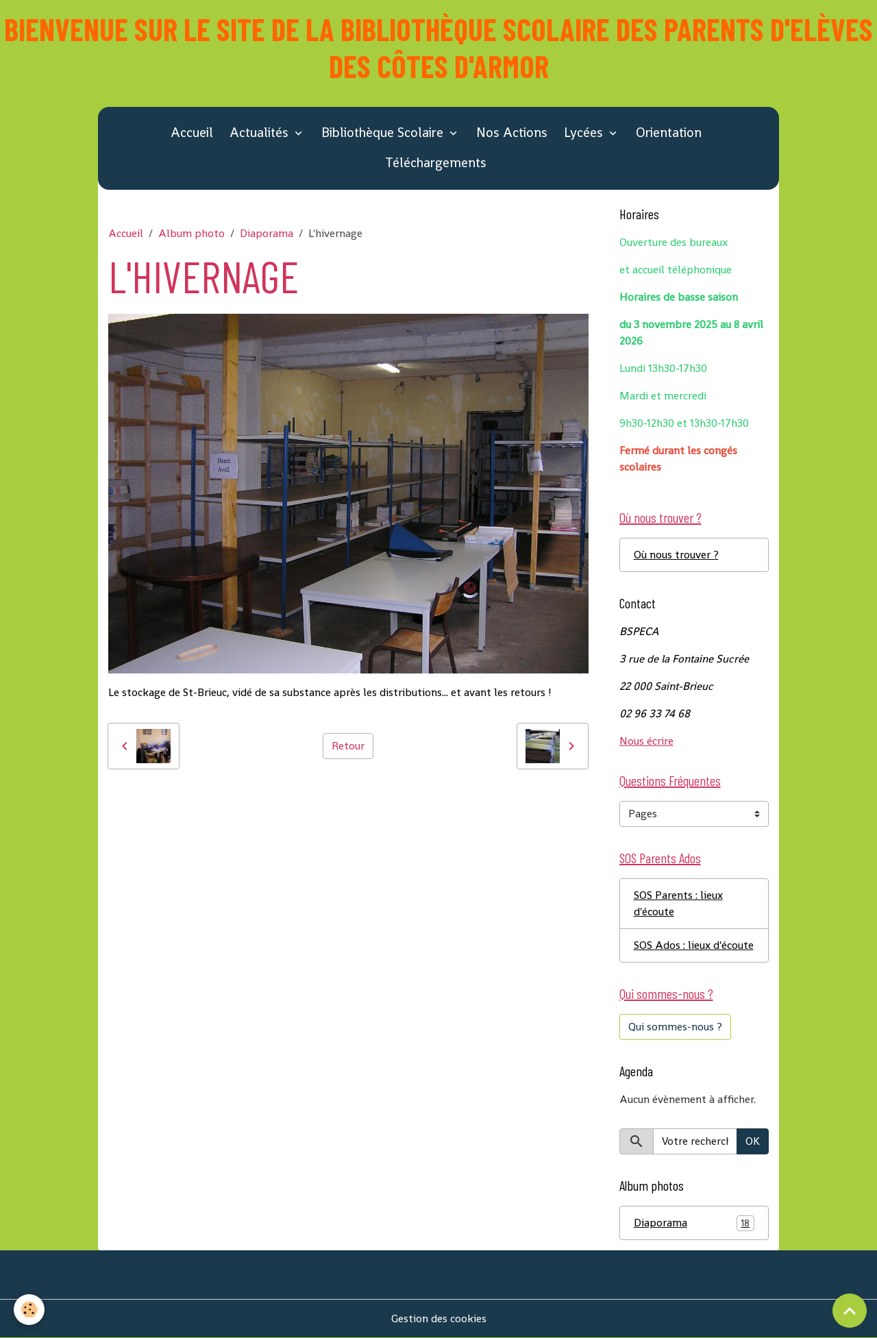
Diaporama (266, 233)
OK (752, 1141)
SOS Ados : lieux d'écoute (694, 945)
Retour (348, 746)
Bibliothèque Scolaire (384, 132)
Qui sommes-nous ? (675, 1026)
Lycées (585, 132)
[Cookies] (29, 1309)
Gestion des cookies (438, 1318)
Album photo (191, 233)
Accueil (192, 132)
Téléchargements (435, 162)
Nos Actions (511, 132)
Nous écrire (646, 741)
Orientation (669, 132)
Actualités (261, 132)
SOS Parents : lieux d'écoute (678, 903)
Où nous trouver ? (676, 554)
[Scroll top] (849, 1310)
